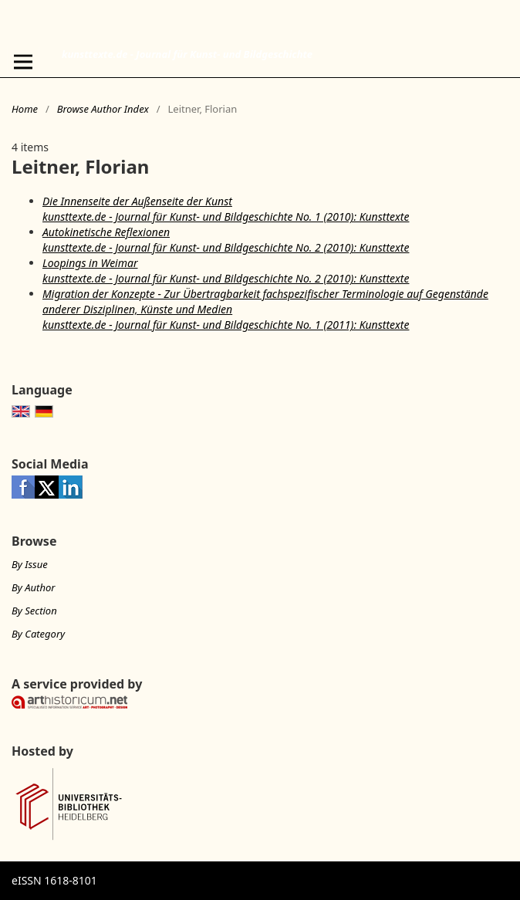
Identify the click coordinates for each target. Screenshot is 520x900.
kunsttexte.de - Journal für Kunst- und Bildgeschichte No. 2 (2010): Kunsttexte (225, 247)
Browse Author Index (103, 109)
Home (25, 109)
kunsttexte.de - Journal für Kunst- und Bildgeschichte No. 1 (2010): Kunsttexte (225, 216)
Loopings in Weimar (90, 262)
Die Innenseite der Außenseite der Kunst (137, 201)
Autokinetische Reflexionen (106, 232)
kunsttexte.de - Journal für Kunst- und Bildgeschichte (187, 54)
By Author (33, 587)
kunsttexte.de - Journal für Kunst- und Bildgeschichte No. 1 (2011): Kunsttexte (225, 324)
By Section (34, 610)
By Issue (30, 564)
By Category (38, 634)
